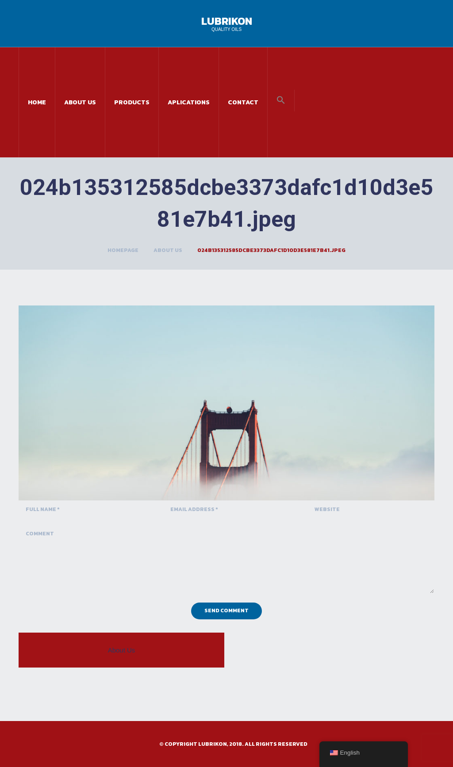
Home (37, 102)
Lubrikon (226, 21)
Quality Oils (226, 29)
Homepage (122, 250)
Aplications (189, 102)
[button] (281, 100)
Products (132, 102)
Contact (243, 102)
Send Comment (226, 610)
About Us (80, 102)
